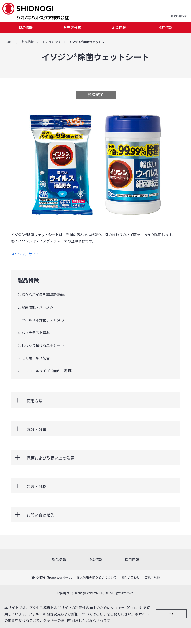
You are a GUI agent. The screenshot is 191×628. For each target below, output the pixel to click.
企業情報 (119, 27)
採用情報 (165, 27)
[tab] (25, 27)
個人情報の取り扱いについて (97, 577)
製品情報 (25, 27)
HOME (8, 42)
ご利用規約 (152, 577)
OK (171, 614)
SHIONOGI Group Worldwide (51, 577)
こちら (101, 614)
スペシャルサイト (25, 253)
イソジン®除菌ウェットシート (90, 42)
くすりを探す (51, 42)
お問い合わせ (130, 577)
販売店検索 (72, 27)
